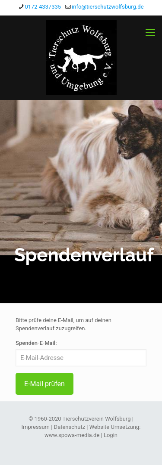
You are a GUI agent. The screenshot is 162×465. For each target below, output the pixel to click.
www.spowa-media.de (71, 435)
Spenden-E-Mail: (36, 343)
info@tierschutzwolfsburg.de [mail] (107, 6)
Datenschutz (69, 427)
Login (111, 435)
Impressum (36, 427)
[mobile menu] (150, 32)
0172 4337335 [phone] (43, 6)
